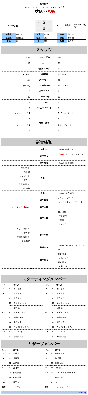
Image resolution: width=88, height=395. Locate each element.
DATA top (82, 392)
